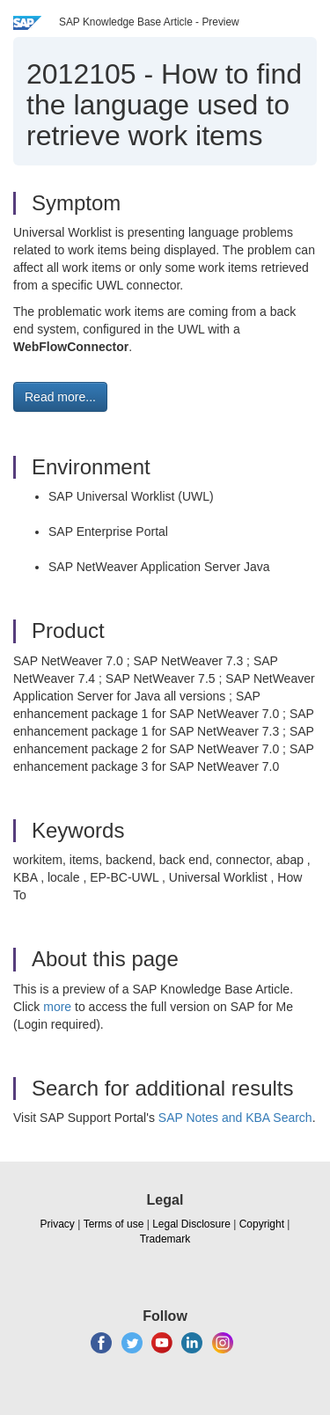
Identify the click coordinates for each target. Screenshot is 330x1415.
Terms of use (114, 1224)
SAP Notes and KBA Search (235, 1118)
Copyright (261, 1224)
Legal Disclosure (191, 1224)
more (57, 1007)
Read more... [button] (60, 397)
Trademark (165, 1239)
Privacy (57, 1224)
